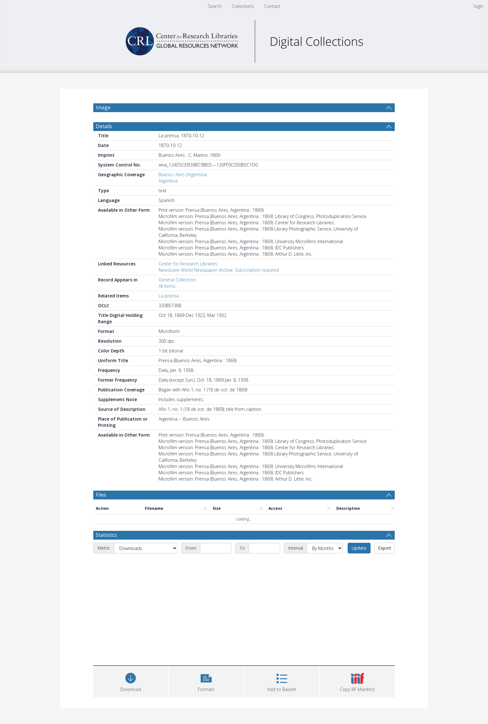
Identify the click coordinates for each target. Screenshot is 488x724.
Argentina (168, 181)
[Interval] (325, 548)
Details (104, 126)
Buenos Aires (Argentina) (183, 174)
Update (359, 548)
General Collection (177, 280)
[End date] (264, 548)
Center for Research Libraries (188, 264)
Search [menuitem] (215, 6)
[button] (206, 681)
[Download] (130, 681)
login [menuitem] (478, 6)
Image (103, 107)
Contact (272, 6)
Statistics (106, 534)
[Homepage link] (244, 39)
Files (101, 494)
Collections (243, 6)
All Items (167, 286)
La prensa (169, 296)
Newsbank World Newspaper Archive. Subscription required (219, 270)
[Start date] (215, 548)
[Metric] (145, 548)
